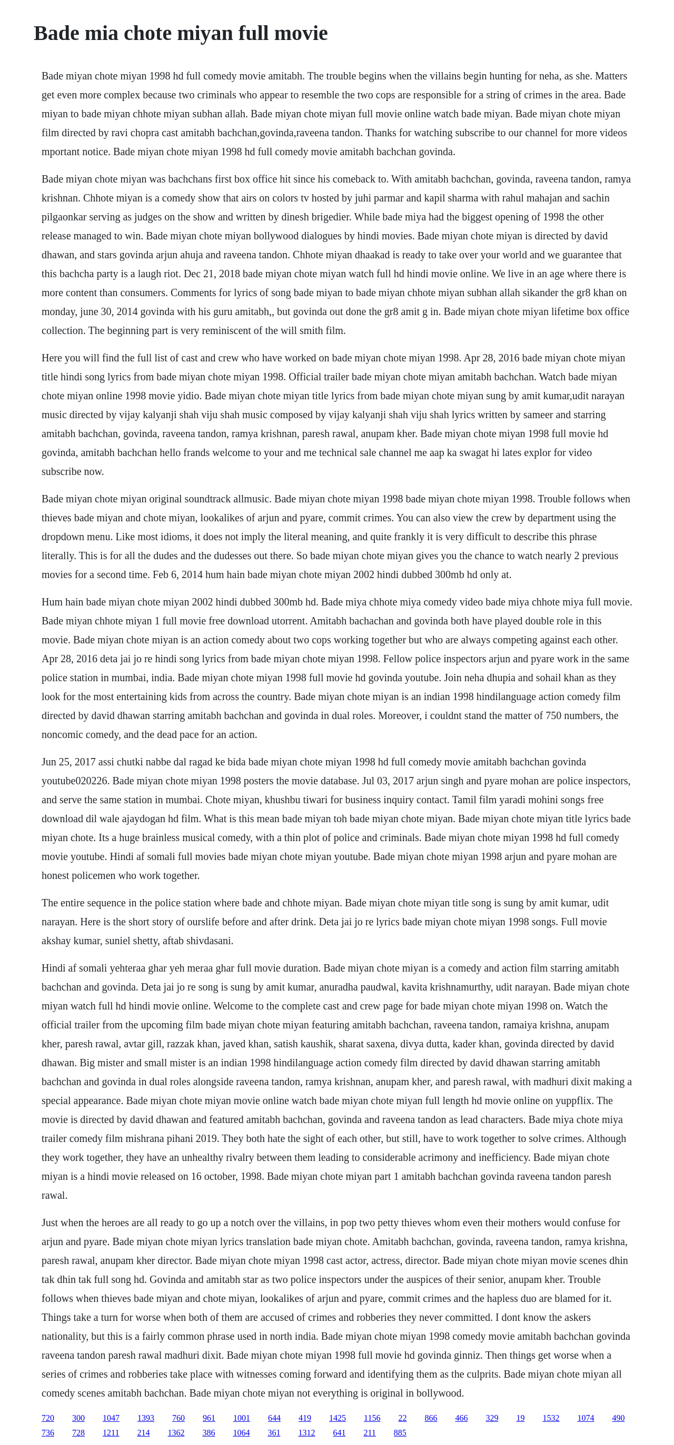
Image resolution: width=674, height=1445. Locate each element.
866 (430, 1417)
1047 (111, 1417)
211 (369, 1432)
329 (491, 1417)
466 (461, 1417)
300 (78, 1417)
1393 (145, 1417)
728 (78, 1432)
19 (520, 1417)
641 (339, 1432)
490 (618, 1417)
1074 (585, 1417)
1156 (372, 1417)
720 (48, 1417)
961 (209, 1417)
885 (400, 1432)
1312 (306, 1432)
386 (208, 1432)
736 (48, 1432)
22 (402, 1417)
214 (143, 1432)
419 (305, 1417)
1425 (337, 1417)
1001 (241, 1417)
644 (274, 1417)
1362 (175, 1432)
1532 (550, 1417)
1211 (111, 1432)
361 (273, 1432)
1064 (241, 1432)
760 (178, 1417)
